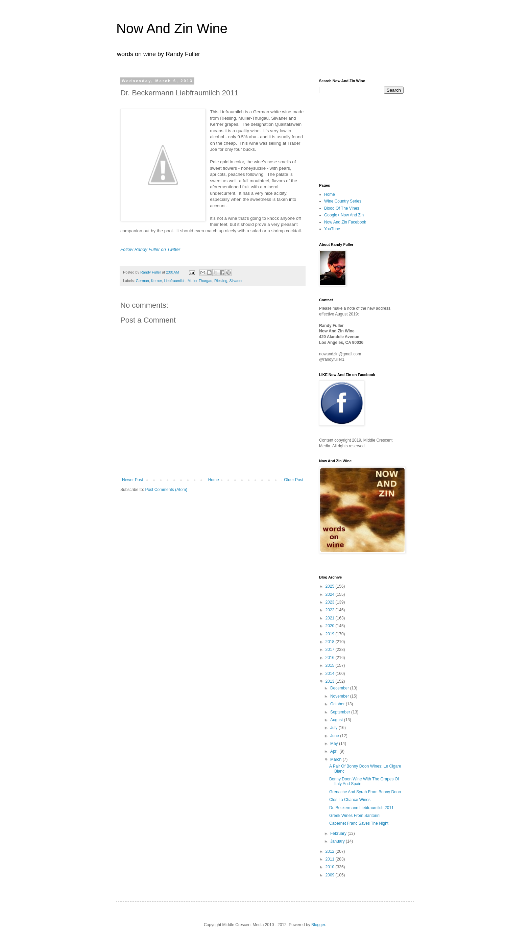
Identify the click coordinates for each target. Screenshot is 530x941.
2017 (331, 649)
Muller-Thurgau (200, 281)
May (334, 743)
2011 (331, 859)
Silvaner (236, 281)
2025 (331, 586)
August (337, 719)
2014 (331, 673)
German (142, 281)
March (336, 759)
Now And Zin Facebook (345, 222)
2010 (331, 867)
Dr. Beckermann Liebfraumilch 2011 (361, 807)
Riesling (220, 281)
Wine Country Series (342, 201)
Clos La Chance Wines (349, 799)
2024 (331, 594)
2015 (331, 665)
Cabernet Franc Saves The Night (358, 823)
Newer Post (132, 479)
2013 (331, 681)
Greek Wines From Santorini (354, 815)
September (340, 712)
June (335, 735)
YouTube (332, 229)
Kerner (156, 281)
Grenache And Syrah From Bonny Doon (365, 792)
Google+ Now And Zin (344, 215)
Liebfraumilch (175, 281)
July (334, 727)
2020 (331, 626)
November (340, 696)
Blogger (318, 924)
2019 (331, 634)
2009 (331, 875)
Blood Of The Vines (341, 208)
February (338, 833)
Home (213, 479)
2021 (331, 618)
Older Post (293, 479)
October (338, 704)
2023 (331, 602)
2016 (331, 657)
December (340, 688)
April (334, 751)
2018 (331, 641)
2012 (331, 851)
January (338, 841)
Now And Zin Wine (171, 28)
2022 (331, 610)
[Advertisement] (353, 137)
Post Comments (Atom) (166, 489)
